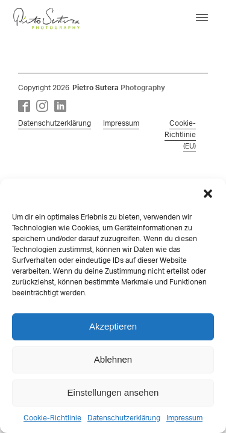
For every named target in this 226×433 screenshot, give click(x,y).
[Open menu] (202, 18)
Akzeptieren (113, 326)
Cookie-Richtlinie (52, 418)
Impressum (184, 418)
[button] (208, 194)
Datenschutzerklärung (123, 418)
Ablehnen (113, 359)
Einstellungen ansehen (113, 392)
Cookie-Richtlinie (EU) (180, 135)
